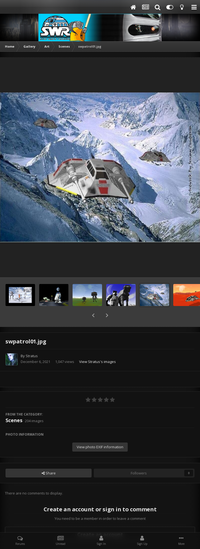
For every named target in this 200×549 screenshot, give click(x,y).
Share (49, 459)
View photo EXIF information (100, 432)
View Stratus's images (97, 347)
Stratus (32, 341)
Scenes (14, 406)
